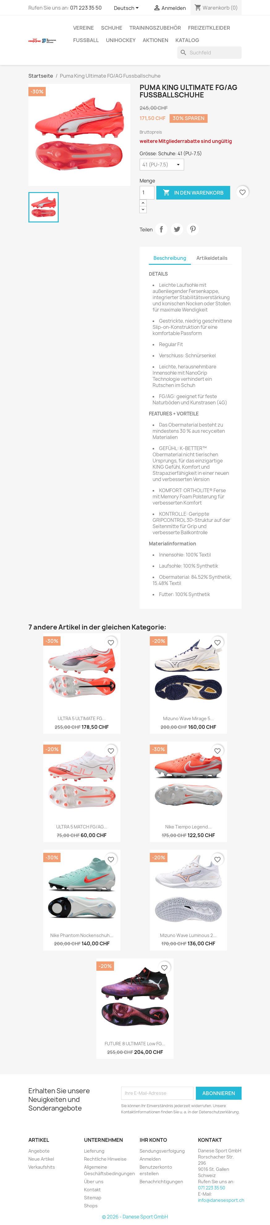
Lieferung (94, 1151)
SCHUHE (111, 27)
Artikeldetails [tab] (211, 258)
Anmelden (150, 1159)
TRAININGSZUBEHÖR (155, 27)
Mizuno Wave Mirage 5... (188, 718)
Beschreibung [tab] (170, 258)
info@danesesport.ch (221, 1200)
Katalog (187, 40)
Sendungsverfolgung (162, 1151)
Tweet (177, 229)
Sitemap (92, 1198)
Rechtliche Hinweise (105, 1159)
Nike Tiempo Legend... (188, 827)
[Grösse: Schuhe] (162, 164)
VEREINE (83, 27)
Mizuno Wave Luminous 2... (188, 935)
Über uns (93, 1181)
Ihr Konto (153, 1140)
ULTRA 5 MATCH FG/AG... (81, 827)
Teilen (161, 229)
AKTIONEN (155, 40)
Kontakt (92, 1190)
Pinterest (193, 229)
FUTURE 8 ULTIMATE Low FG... (135, 1044)
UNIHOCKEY (121, 40)
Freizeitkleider (209, 27)
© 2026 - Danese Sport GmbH (135, 1217)
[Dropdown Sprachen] (127, 8)
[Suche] (209, 52)
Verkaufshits (41, 1167)
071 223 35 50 (86, 7)
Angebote (39, 1151)
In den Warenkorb (193, 193)
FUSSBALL (86, 40)
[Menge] (147, 193)
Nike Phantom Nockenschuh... (81, 935)
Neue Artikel (41, 1159)
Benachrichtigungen (161, 1181)
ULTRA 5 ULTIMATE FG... (82, 718)
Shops (91, 1206)
